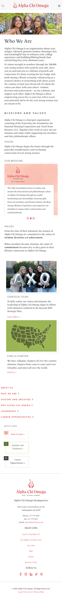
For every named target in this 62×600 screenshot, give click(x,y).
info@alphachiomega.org (34, 522)
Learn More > (13, 316)
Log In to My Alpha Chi (31, 534)
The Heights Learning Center (31, 540)
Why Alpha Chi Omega (15, 405)
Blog (31, 551)
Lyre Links (31, 545)
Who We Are (9, 393)
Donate (31, 557)
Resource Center (31, 562)
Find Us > (11, 372)
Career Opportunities (16, 417)
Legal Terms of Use (25, 592)
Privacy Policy (39, 592)
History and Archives (16, 399)
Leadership (8, 411)
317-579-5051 (33, 519)
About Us (7, 387)
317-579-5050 (34, 516)
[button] (28, 218)
